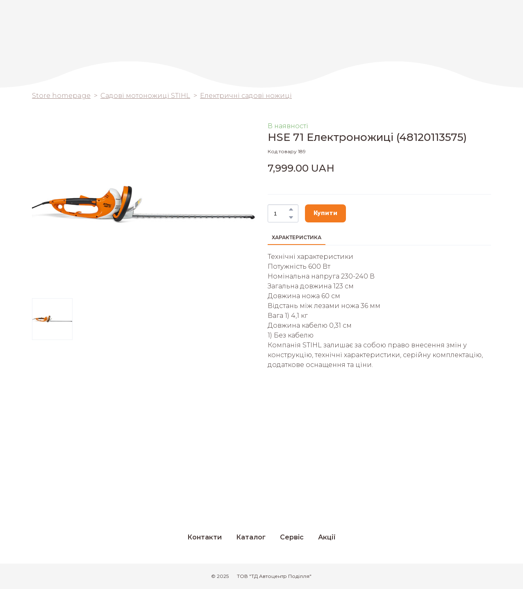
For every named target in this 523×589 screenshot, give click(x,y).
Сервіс (292, 537)
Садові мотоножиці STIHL (145, 96)
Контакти (204, 537)
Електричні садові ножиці (246, 96)
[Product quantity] (281, 213)
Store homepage (61, 96)
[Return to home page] (461, 25)
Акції (327, 537)
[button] (291, 209)
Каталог (251, 537)
